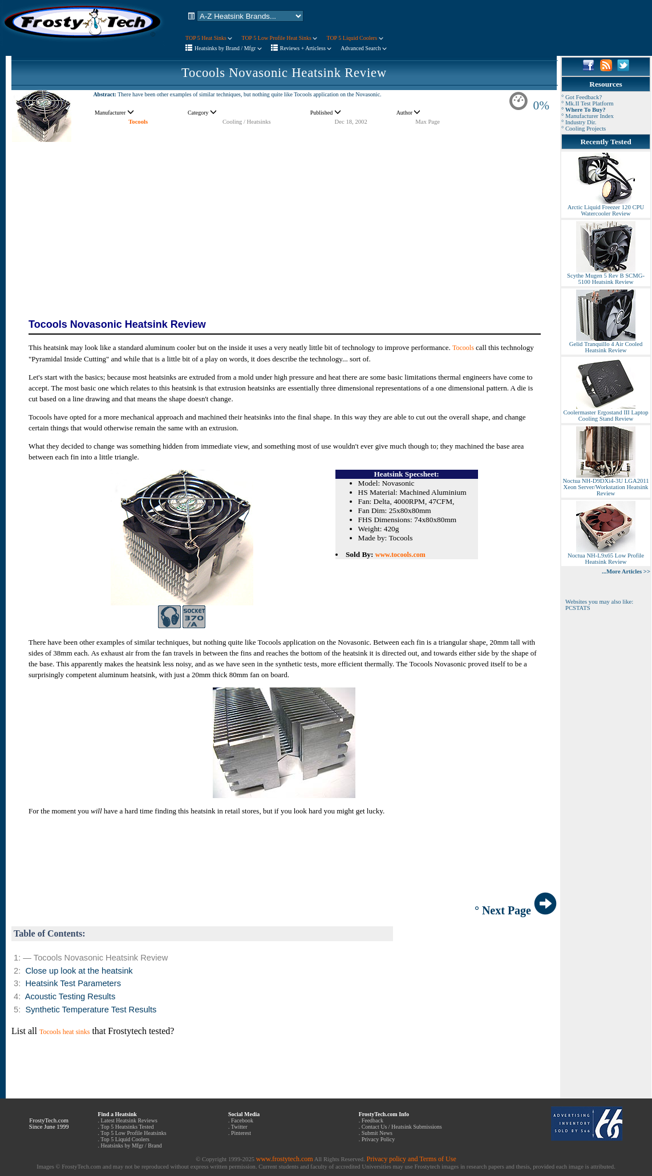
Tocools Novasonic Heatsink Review (284, 73)
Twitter (239, 1127)
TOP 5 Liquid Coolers (354, 38)
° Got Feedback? (581, 97)
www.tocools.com (400, 555)
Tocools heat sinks (64, 1032)
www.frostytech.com (284, 1159)
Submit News (377, 1133)
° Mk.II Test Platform (587, 103)
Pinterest (241, 1133)
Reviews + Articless (306, 48)
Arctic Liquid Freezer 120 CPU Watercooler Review (606, 208)
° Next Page (516, 910)
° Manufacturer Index (587, 116)
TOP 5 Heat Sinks (208, 38)
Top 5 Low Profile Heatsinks (133, 1133)
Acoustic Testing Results (70, 996)
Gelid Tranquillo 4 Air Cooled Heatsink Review (605, 344)
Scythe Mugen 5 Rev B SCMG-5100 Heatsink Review (606, 276)
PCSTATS (577, 608)
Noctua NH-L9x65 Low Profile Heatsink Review (606, 556)
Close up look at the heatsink (78, 970)
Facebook (242, 1120)
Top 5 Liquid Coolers (124, 1139)
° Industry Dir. (578, 122)
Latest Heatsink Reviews (128, 1120)
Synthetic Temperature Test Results (90, 1009)
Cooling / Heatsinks (246, 122)
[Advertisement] (284, 222)
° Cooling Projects (583, 128)
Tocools (138, 122)
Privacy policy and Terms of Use (411, 1159)
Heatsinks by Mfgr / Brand (130, 1145)
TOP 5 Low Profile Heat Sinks (279, 38)
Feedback (372, 1120)
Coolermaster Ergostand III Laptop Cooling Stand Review (605, 413)
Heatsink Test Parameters (73, 983)
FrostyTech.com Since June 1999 (49, 1123)
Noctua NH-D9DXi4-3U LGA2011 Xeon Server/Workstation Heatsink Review (605, 485)
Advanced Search (364, 48)
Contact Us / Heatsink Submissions (402, 1127)
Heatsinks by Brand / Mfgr (228, 48)
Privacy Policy (378, 1139)
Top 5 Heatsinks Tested (126, 1127)
